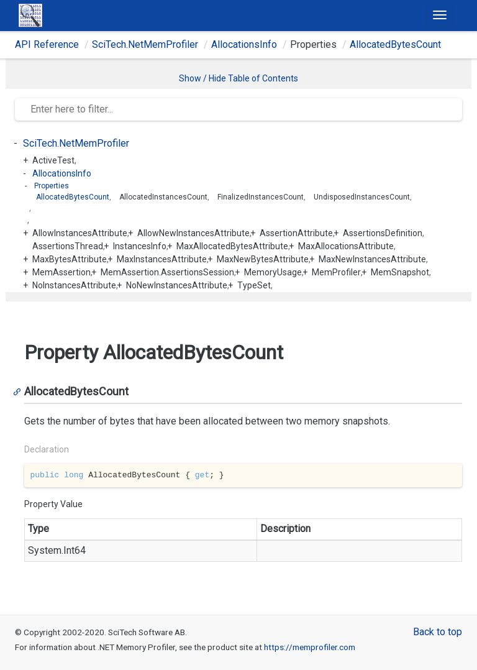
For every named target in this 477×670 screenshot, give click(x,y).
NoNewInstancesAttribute (176, 285)
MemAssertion (61, 272)
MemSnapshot (400, 272)
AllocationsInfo (244, 44)
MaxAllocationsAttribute (346, 246)
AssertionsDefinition (382, 233)
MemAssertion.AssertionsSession (167, 272)
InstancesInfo (139, 246)
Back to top (437, 632)
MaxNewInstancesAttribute (372, 259)
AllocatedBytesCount (395, 44)
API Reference (47, 44)
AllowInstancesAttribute (79, 233)
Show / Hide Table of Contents (238, 78)
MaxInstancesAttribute (162, 259)
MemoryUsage (273, 272)
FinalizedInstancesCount (260, 197)
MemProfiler (336, 272)
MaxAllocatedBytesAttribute (232, 246)
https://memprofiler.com (309, 647)
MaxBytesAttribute (69, 259)
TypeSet (254, 285)
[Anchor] (19, 391)
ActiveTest (53, 160)
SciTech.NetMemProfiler (145, 44)
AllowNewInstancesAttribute (193, 233)
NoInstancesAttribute (74, 285)
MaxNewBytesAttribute (263, 259)
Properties (51, 185)
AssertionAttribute (296, 233)
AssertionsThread (67, 246)
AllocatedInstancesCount (163, 197)
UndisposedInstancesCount (362, 197)
